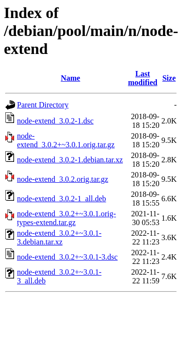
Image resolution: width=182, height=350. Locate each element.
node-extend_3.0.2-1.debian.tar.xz (70, 160)
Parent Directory (42, 105)
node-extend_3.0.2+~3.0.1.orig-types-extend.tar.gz (66, 218)
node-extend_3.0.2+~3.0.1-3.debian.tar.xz (59, 237)
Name (70, 78)
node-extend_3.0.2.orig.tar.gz (62, 179)
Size (169, 78)
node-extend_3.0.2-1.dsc (55, 121)
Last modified (142, 78)
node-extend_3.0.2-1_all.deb (61, 198)
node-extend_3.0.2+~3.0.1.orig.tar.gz (66, 140)
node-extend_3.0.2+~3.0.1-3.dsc (67, 257)
